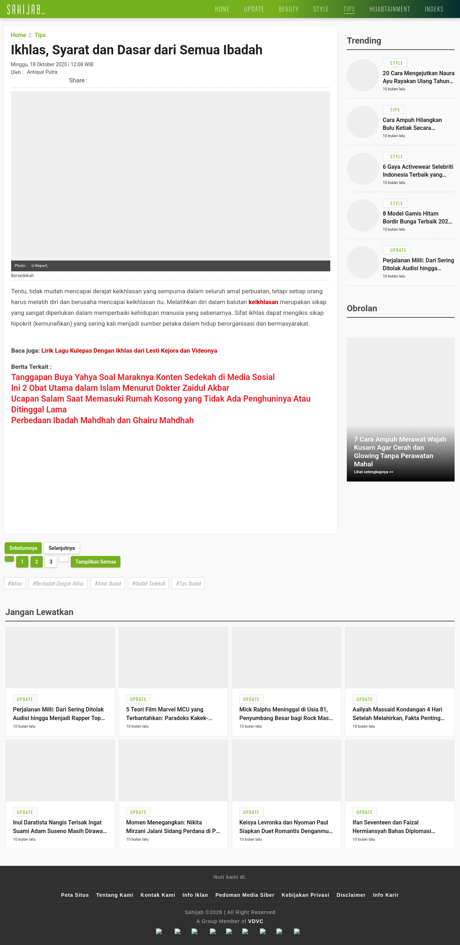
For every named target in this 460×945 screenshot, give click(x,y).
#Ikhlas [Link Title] (15, 583)
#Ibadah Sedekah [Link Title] (148, 583)
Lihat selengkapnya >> (374, 472)
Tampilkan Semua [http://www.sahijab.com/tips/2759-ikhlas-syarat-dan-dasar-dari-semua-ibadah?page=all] (95, 562)
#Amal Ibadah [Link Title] (108, 583)
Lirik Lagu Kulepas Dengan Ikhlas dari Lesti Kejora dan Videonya (129, 350)
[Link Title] (26, 9)
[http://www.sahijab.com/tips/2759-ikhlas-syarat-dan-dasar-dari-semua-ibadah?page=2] (23, 548)
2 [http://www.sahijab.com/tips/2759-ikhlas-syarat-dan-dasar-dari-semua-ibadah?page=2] (36, 562)
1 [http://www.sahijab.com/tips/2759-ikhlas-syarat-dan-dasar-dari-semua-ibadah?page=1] (22, 562)
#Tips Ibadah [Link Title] (188, 583)
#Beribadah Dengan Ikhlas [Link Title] (58, 583)
